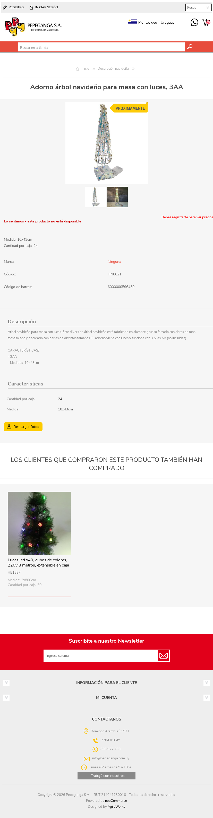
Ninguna (114, 261)
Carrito (206, 23)
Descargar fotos (26, 426)
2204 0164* (110, 740)
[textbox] (101, 47)
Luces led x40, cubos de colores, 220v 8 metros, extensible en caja (38, 563)
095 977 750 (194, 23)
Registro (16, 7)
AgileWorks (116, 806)
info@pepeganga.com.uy (110, 758)
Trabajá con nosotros (108, 775)
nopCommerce (116, 800)
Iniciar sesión (46, 7)
